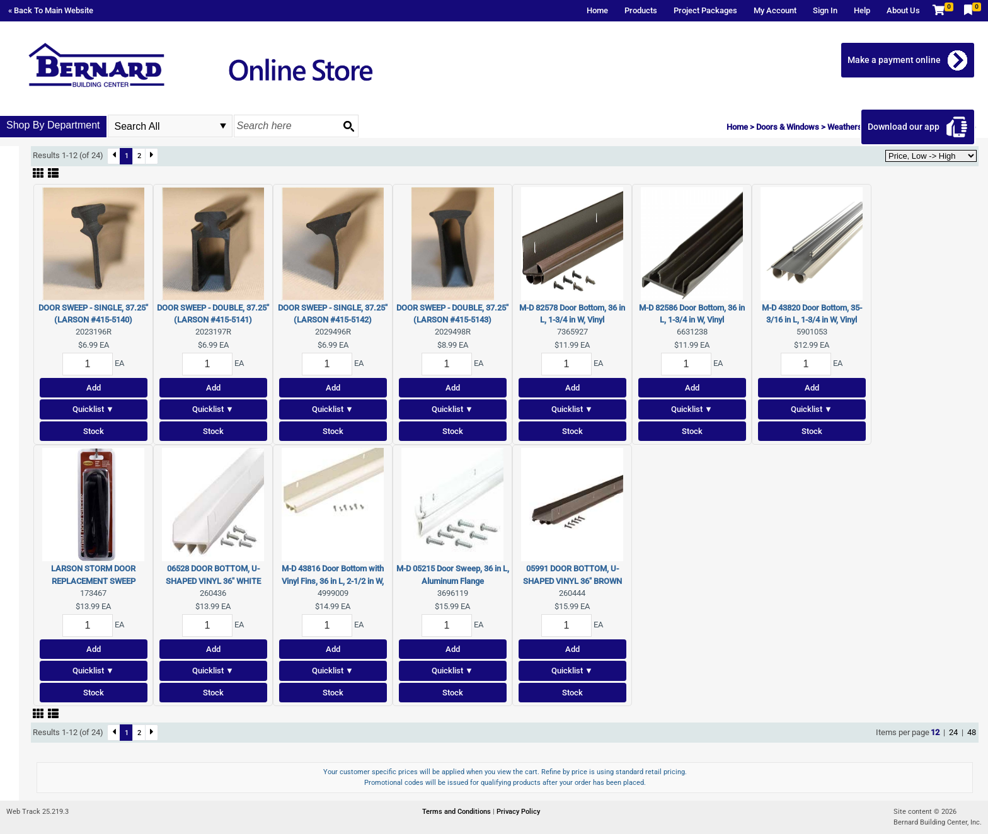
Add (93, 387)
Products (640, 10)
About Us (903, 10)
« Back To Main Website (50, 10)
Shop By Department (53, 125)
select (223, 126)
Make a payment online (896, 60)
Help (862, 10)
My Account (775, 10)
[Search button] (348, 126)
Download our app (906, 127)
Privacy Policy (518, 812)
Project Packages (705, 10)
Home (597, 10)
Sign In (825, 10)
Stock (93, 431)
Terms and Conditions (457, 812)
